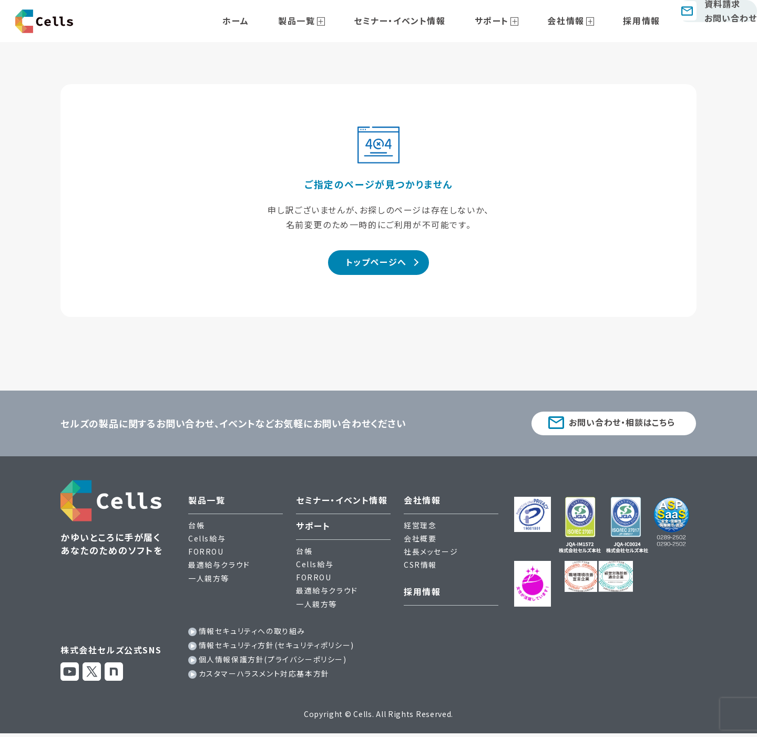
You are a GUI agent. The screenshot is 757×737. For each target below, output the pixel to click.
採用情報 (621, 20)
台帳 (196, 529)
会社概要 (420, 542)
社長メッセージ (431, 555)
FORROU (206, 555)
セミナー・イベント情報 (417, 20)
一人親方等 (208, 582)
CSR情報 (420, 569)
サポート (496, 20)
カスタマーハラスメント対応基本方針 (264, 677)
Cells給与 (207, 542)
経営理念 (420, 529)
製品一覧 (325, 20)
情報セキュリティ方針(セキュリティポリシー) (276, 649)
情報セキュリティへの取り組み (252, 634)
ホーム (276, 20)
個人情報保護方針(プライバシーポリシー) (273, 663)
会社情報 (558, 20)
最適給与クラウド (219, 569)
